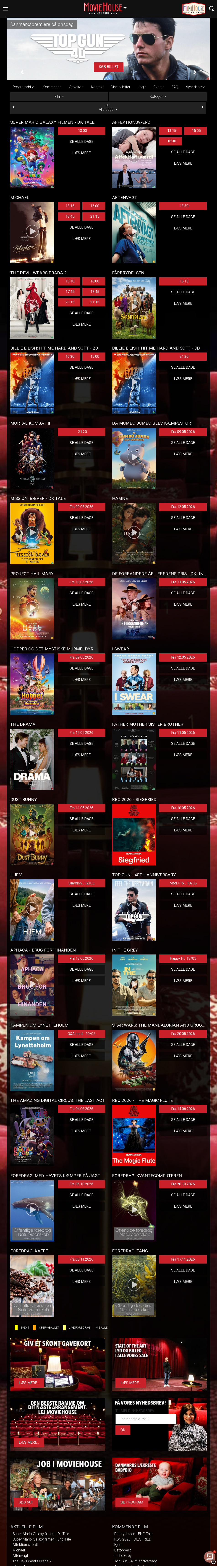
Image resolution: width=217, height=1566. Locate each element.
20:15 (69, 302)
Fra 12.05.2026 (183, 507)
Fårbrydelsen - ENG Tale (133, 1534)
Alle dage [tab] (108, 107)
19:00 (94, 356)
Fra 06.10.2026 (81, 1184)
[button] (22, 72)
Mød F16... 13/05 (183, 883)
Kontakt (97, 87)
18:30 (171, 141)
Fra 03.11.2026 (81, 1259)
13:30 (184, 206)
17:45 (69, 292)
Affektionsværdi (25, 1545)
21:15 (94, 216)
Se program (131, 1502)
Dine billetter (120, 87)
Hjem (118, 1545)
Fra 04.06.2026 (81, 1109)
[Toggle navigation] (5, 8)
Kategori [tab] (156, 96)
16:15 (184, 281)
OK (122, 1430)
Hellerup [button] (107, 6)
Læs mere (81, 153)
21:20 (184, 356)
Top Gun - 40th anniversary (135, 1561)
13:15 (171, 130)
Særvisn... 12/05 (81, 883)
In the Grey (123, 1555)
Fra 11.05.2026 (183, 582)
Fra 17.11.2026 (183, 1259)
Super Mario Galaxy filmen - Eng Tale (42, 1539)
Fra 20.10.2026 (183, 1184)
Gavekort (76, 87)
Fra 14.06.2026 (183, 1109)
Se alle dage (81, 141)
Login (142, 87)
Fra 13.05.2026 (81, 958)
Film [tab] (58, 96)
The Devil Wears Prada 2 (32, 1561)
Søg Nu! (26, 1502)
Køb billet (108, 67)
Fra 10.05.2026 (81, 582)
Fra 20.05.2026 (183, 1034)
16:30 (69, 356)
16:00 (94, 206)
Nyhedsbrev (195, 87)
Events (159, 87)
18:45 (69, 216)
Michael (19, 1550)
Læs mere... (29, 1383)
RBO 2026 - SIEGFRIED (132, 1539)
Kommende (52, 87)
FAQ (175, 87)
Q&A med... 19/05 (81, 1034)
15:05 (196, 130)
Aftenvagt (20, 1555)
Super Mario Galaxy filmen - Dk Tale (41, 1534)
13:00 (82, 130)
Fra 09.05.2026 (183, 432)
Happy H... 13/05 (183, 958)
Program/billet (24, 87)
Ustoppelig (122, 1550)
